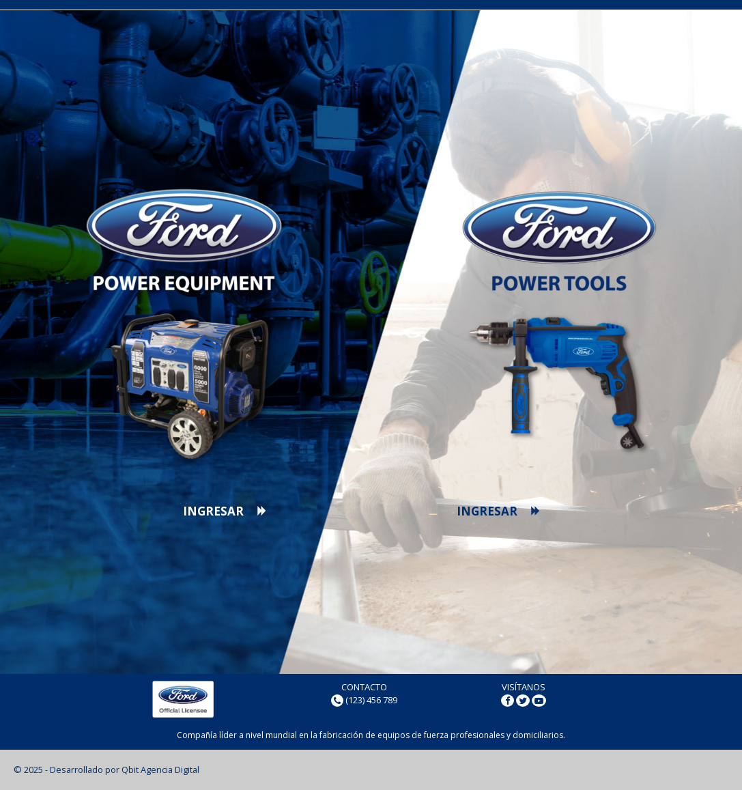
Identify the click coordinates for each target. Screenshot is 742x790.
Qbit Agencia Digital (160, 769)
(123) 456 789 (371, 700)
